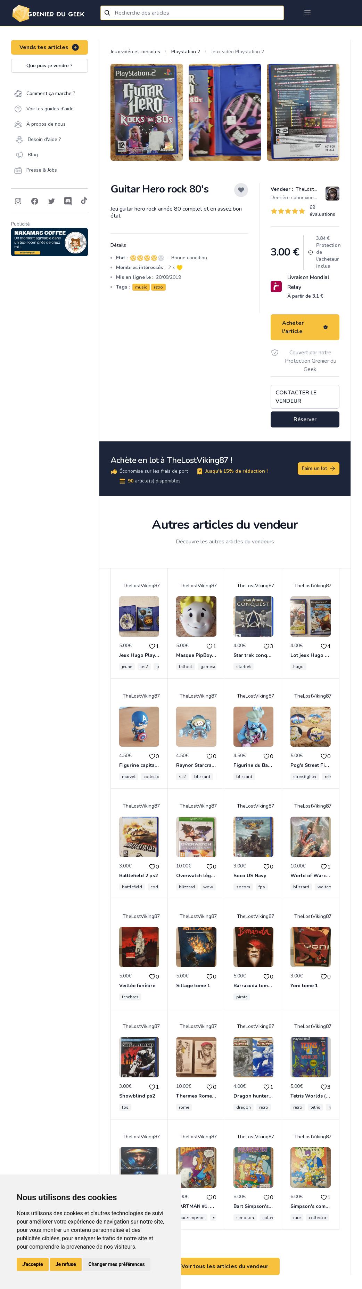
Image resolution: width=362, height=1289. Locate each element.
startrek (243, 666)
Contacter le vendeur (295, 397)
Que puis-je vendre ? (49, 65)
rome (184, 1107)
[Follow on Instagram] (18, 201)
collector (152, 776)
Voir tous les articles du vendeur (224, 1266)
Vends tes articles (49, 47)
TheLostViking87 (313, 189)
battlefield (132, 887)
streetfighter (304, 776)
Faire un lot (319, 468)
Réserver (305, 419)
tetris (315, 1107)
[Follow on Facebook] (34, 201)
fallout (185, 666)
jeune (127, 666)
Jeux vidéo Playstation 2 (237, 51)
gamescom (211, 666)
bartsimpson (192, 1217)
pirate (241, 997)
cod (154, 887)
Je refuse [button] (66, 1264)
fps (261, 887)
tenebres (130, 997)
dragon (243, 1107)
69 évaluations (322, 211)
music (141, 287)
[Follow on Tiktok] (84, 201)
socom (243, 887)
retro (158, 287)
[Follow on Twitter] (51, 201)
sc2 (182, 776)
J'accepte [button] (32, 1264)
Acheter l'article (305, 327)
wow (208, 887)
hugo (298, 666)
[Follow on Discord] (68, 201)
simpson (245, 1217)
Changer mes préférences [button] (117, 1264)
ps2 (144, 666)
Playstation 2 (185, 51)
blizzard (202, 776)
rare (297, 1217)
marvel (128, 776)
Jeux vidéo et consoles (135, 51)
